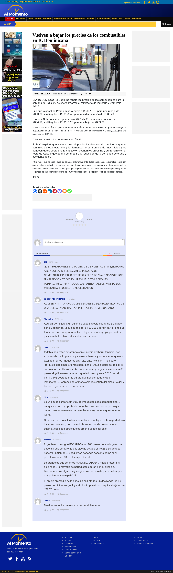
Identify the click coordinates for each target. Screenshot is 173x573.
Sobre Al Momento (145, 543)
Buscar (168, 24)
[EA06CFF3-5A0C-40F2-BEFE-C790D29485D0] (12, 57)
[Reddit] (45, 191)
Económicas (47, 19)
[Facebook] (35, 191)
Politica (30, 19)
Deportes (38, 19)
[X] (40, 191)
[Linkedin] (50, 191)
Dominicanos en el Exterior (63, 19)
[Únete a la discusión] (84, 242)
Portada (68, 537)
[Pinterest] (54, 191)
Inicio (10, 18)
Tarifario (127, 19)
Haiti (120, 19)
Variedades (90, 19)
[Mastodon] (59, 191)
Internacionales (79, 19)
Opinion (114, 19)
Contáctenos (136, 19)
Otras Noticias (20, 19)
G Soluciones (166, 571)
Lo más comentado (103, 19)
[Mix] (64, 191)
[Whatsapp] (69, 191)
